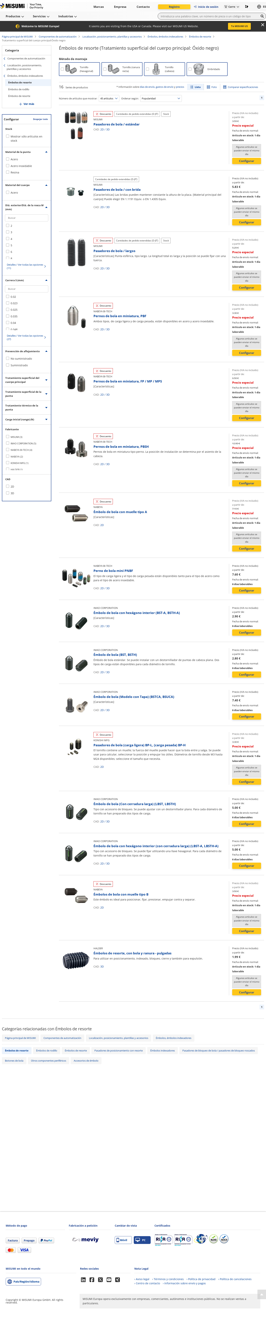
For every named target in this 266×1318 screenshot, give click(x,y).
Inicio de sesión (205, 7)
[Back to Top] (261, 1294)
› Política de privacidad (201, 1279)
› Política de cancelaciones (235, 1279)
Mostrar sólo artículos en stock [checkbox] (26, 138)
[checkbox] (27, 159)
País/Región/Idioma (26, 1281)
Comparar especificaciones (243, 87)
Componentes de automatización (58, 36)
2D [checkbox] (12, 486)
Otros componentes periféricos (48, 1060)
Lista (198, 87)
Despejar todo (40, 119)
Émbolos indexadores (162, 1050)
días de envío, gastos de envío (156, 87)
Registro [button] (174, 7)
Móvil (121, 1240)
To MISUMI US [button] (239, 26)
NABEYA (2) (17, 456)
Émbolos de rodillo (18, 89)
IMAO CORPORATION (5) (23, 443)
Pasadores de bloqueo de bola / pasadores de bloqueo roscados (218, 1050)
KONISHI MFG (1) (19, 463)
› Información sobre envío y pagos (184, 1283)
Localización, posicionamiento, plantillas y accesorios (112, 36)
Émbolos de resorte (200, 36)
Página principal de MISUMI (17, 36)
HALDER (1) (17, 469)
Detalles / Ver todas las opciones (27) (25, 337)
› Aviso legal (141, 1279)
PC (140, 1240)
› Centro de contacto (147, 1283)
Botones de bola (14, 1060)
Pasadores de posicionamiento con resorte (118, 1050)
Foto (214, 87)
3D (108, 129)
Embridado (213, 69)
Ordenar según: (130, 98)
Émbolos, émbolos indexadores (165, 36)
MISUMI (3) (16, 437)
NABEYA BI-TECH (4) (21, 450)
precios (180, 87)
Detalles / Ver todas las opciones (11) (25, 266)
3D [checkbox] (12, 493)
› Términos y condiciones (168, 1279)
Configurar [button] (246, 161)
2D (102, 129)
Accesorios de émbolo (86, 1060)
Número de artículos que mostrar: (78, 98)
